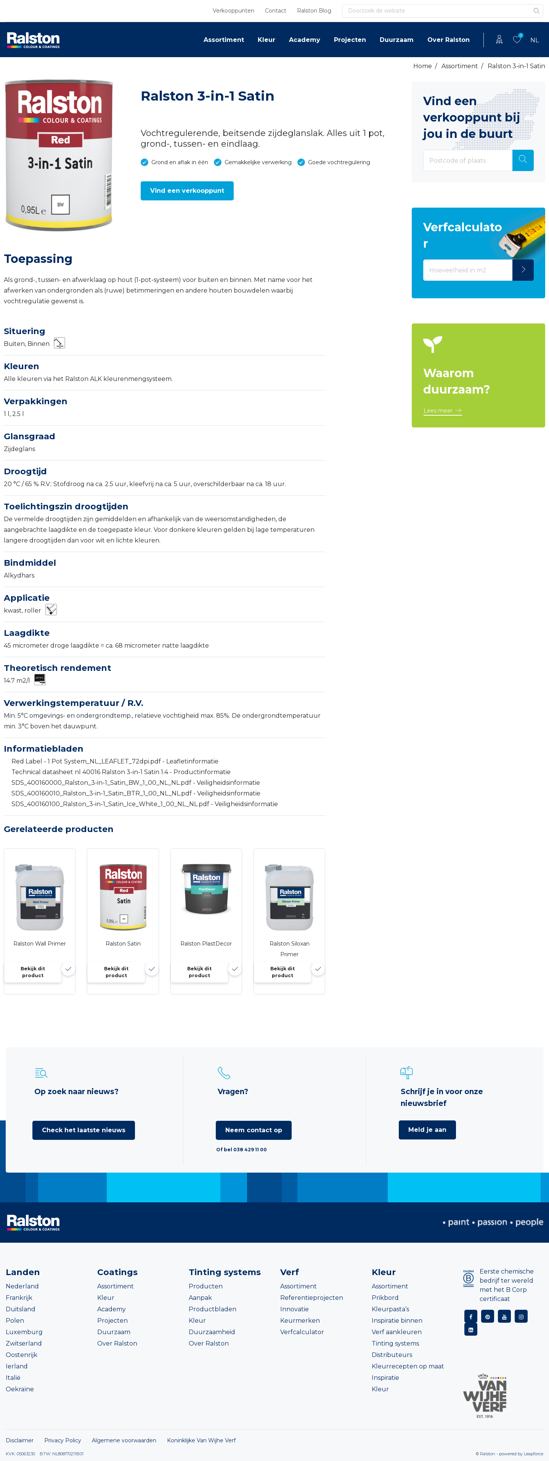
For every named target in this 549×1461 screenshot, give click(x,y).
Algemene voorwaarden (124, 1440)
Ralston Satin (123, 943)
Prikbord (385, 1297)
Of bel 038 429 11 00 (241, 1149)
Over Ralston (448, 39)
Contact (275, 10)
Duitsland (20, 1309)
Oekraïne (20, 1389)
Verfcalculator (302, 1332)
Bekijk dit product (33, 972)
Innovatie (294, 1309)
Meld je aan (427, 1129)
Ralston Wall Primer (39, 943)
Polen (15, 1320)
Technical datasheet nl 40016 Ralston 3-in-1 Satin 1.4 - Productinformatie (121, 772)
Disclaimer (20, 1440)
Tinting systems (395, 1343)
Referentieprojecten (311, 1297)
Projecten (350, 39)
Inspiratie (385, 1377)
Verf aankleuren (397, 1332)
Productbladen (212, 1309)
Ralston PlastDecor (206, 943)
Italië (13, 1377)
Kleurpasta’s (390, 1309)
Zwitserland (24, 1343)
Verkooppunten (233, 10)
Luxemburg (24, 1332)
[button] (187, 190)
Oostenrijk (21, 1355)
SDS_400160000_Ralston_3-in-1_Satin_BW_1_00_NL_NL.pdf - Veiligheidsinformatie (135, 782)
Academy (304, 39)
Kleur (266, 39)
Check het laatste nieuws (83, 1130)
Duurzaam (397, 39)
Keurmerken (300, 1320)
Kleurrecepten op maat (408, 1366)
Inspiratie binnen (397, 1320)
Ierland (17, 1366)
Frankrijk (19, 1297)
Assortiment (224, 39)
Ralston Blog (314, 10)
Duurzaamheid (212, 1332)
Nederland (22, 1286)
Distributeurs (392, 1355)
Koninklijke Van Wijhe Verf (201, 1440)
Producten (206, 1286)
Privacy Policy (62, 1440)
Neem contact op (253, 1130)
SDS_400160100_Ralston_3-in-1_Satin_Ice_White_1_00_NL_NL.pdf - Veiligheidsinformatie (144, 804)
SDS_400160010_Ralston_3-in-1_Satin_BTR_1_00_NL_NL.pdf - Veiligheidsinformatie (135, 793)
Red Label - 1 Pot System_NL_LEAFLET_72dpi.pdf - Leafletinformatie (114, 761)
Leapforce (533, 1453)
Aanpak (200, 1297)
